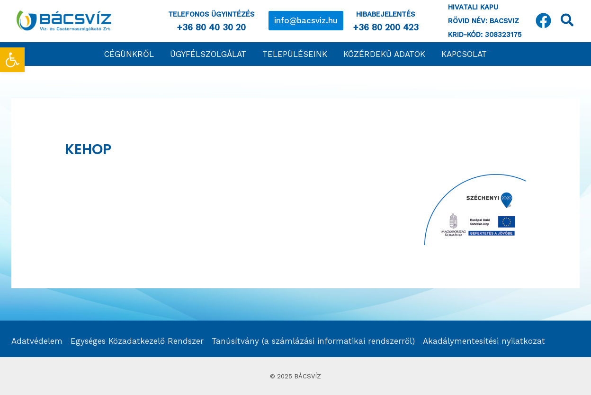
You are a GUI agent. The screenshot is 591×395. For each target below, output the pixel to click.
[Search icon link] (567, 22)
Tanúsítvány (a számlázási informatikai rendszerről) (313, 341)
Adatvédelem (37, 341)
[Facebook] (543, 20)
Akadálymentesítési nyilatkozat (484, 341)
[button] (306, 20)
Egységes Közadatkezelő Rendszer (137, 341)
